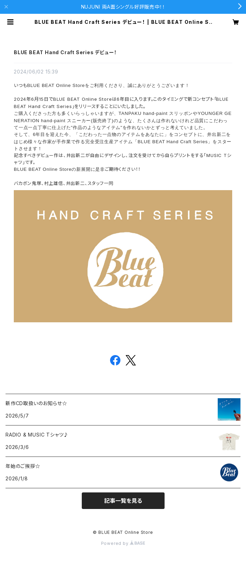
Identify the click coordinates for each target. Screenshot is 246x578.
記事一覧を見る (123, 500)
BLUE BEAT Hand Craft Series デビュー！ (65, 52)
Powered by (123, 543)
